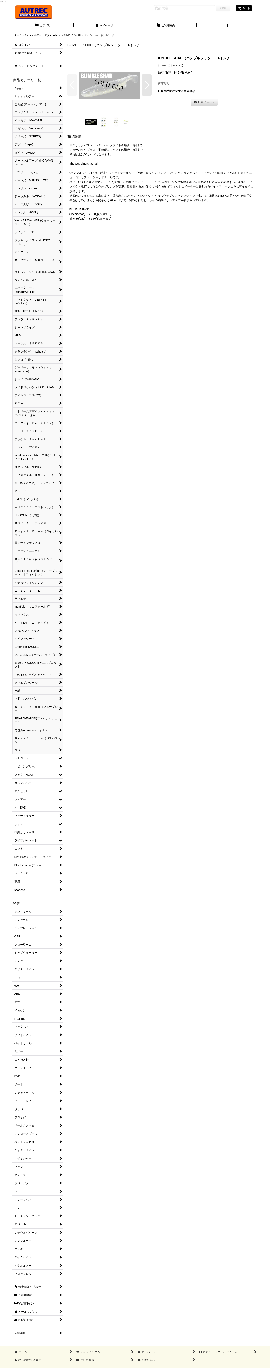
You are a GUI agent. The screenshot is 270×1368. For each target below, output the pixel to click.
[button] (227, 25)
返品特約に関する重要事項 (176, 91)
